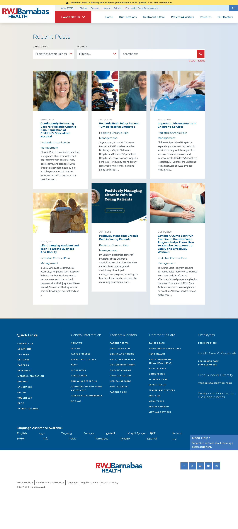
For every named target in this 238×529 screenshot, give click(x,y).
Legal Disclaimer (90, 482)
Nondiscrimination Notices (50, 482)
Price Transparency (122, 359)
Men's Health (157, 354)
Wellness (155, 396)
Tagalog (66, 433)
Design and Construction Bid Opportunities (216, 395)
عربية (42, 433)
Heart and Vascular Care (165, 348)
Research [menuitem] (206, 16)
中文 (45, 438)
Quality (75, 348)
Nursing (23, 381)
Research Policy (109, 482)
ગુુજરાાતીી (111, 433)
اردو (174, 438)
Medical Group (119, 386)
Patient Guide (118, 392)
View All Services (160, 412)
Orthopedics (157, 374)
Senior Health (158, 385)
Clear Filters (197, 60)
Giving (83, 8)
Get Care (23, 359)
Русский (125, 438)
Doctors (23, 354)
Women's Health (159, 406)
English (22, 433)
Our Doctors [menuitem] (225, 16)
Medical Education (30, 376)
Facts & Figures (80, 354)
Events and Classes (83, 359)
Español (151, 438)
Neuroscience (157, 368)
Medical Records (120, 381)
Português (101, 438)
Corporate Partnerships (87, 396)
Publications (79, 376)
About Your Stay (120, 348)
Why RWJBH (68, 8)
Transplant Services (162, 390)
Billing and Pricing (122, 354)
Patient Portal (119, 343)
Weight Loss (156, 401)
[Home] (27, 14)
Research (24, 370)
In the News (78, 370)
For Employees (207, 343)
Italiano (177, 433)
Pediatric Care (158, 379)
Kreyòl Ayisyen (137, 433)
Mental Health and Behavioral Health (161, 361)
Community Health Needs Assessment (86, 388)
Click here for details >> (160, 2)
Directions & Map (120, 370)
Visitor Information (123, 365)
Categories (40, 46)
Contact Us (25, 343)
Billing (117, 8)
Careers (95, 8)
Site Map (76, 401)
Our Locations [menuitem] (128, 16)
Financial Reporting (84, 381)
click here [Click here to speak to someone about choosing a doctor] (205, 447)
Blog (20, 403)
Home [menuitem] (109, 16)
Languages (24, 387)
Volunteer (24, 398)
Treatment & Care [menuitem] (154, 16)
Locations (24, 349)
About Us (76, 343)
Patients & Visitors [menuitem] (182, 16)
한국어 (21, 438)
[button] (233, 8)
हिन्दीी (152, 433)
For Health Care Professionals (141, 8)
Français (88, 433)
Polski (72, 438)
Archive (82, 46)
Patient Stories (28, 408)
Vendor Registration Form (215, 383)
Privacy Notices (25, 482)
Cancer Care (157, 343)
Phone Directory (120, 376)
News (107, 8)
